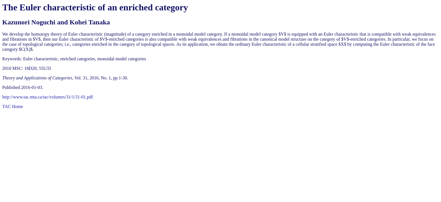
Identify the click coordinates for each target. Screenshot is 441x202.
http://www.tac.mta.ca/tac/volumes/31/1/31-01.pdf (47, 97)
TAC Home (12, 106)
